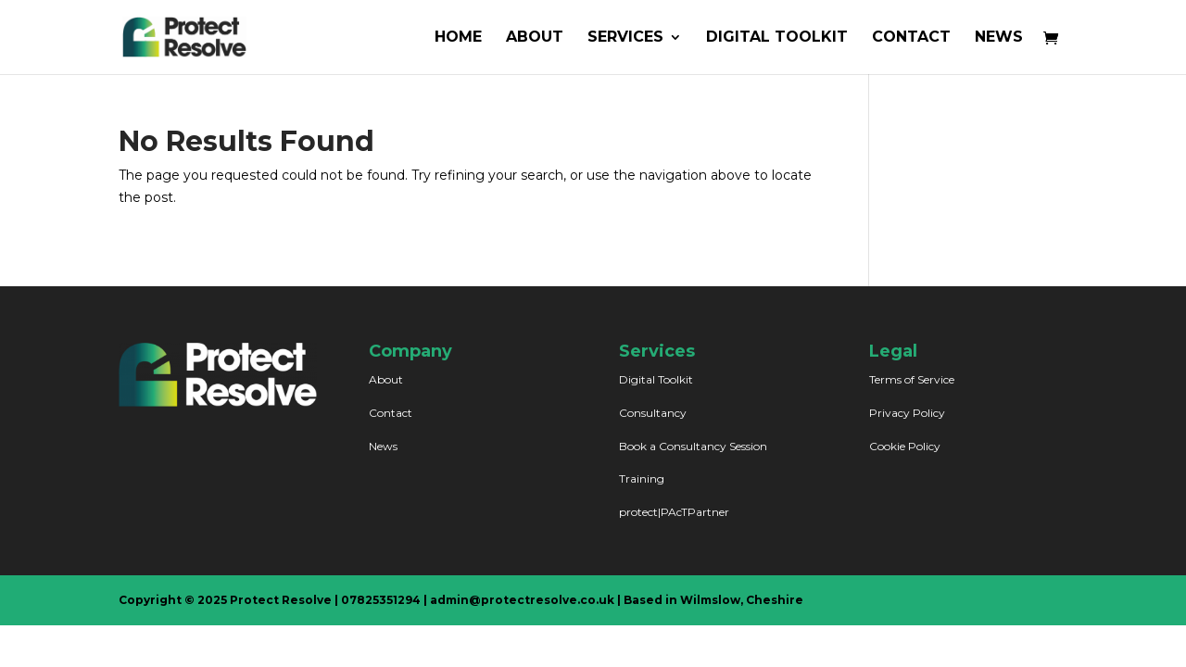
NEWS (999, 38)
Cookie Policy (904, 446)
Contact (390, 413)
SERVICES (625, 38)
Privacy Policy (907, 413)
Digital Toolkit (656, 379)
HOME (458, 38)
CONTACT (911, 38)
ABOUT (534, 38)
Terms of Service (911, 379)
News (383, 446)
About (386, 379)
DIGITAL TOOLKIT (777, 38)
